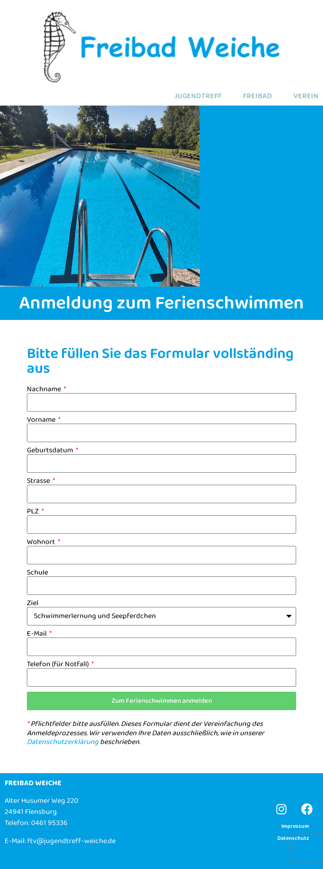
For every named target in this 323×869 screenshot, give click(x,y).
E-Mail (37, 634)
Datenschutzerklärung (63, 742)
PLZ (33, 511)
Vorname (42, 420)
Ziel (32, 603)
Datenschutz (293, 838)
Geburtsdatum (51, 450)
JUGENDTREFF (198, 96)
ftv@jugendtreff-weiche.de (71, 841)
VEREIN (305, 96)
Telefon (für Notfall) (58, 664)
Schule (37, 572)
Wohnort (41, 542)
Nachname (44, 389)
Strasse (39, 481)
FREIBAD (257, 96)
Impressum (295, 826)
